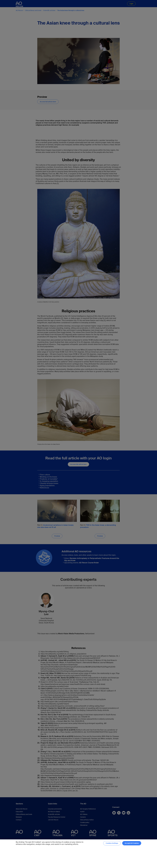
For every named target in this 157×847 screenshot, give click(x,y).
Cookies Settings (112, 843)
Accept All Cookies (132, 843)
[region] (78, 843)
